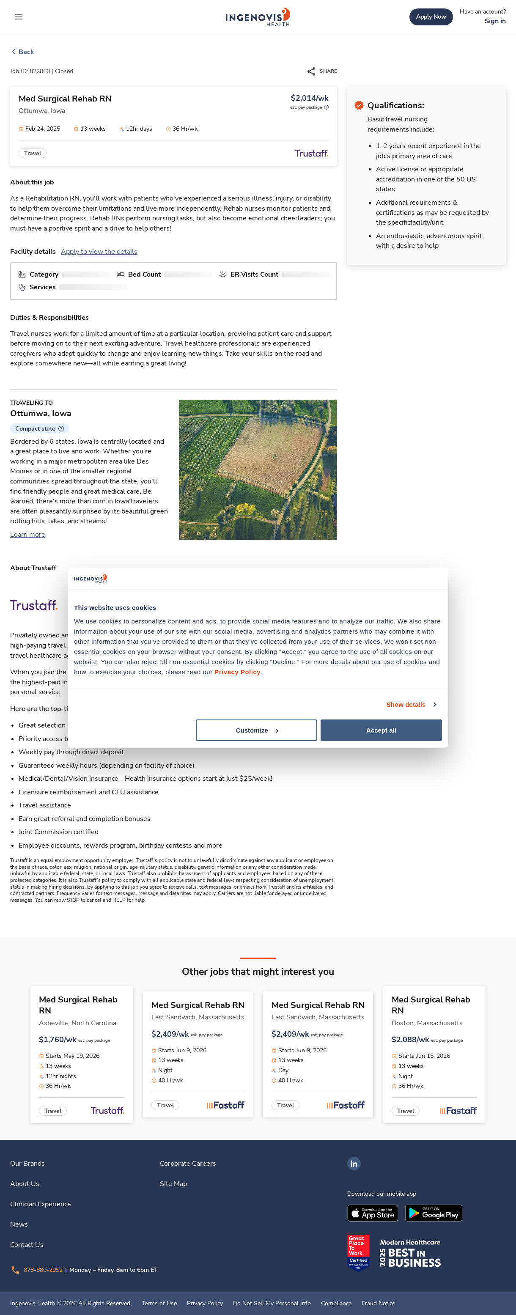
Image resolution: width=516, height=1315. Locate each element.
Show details (406, 704)
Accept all (381, 729)
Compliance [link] (336, 1303)
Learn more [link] (27, 534)
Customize (257, 729)
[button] (39, 428)
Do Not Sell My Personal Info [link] (272, 1303)
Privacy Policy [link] (205, 1303)
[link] (258, 17)
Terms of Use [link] (159, 1303)
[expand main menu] (18, 16)
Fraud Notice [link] (378, 1303)
